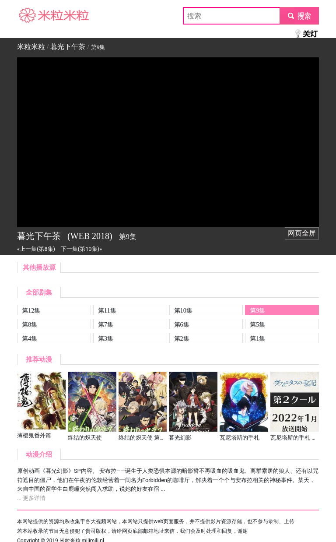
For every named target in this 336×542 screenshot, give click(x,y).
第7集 (105, 324)
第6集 (181, 324)
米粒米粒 (31, 15)
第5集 (257, 324)
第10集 (183, 310)
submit (299, 15)
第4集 (29, 338)
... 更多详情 (31, 498)
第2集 (181, 338)
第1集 (257, 338)
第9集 (257, 310)
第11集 (107, 310)
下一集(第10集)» (81, 249)
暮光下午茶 (67, 46)
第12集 (31, 310)
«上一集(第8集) (36, 249)
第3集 (105, 338)
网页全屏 (302, 233)
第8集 (29, 324)
